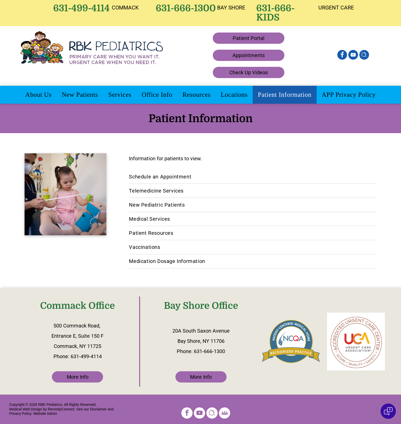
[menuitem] (38, 95)
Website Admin (45, 413)
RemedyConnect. (61, 409)
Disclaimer (98, 409)
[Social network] (342, 55)
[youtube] (353, 55)
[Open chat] (388, 411)
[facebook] (187, 413)
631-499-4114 (81, 8)
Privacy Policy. (20, 413)
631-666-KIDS (275, 13)
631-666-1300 (186, 8)
